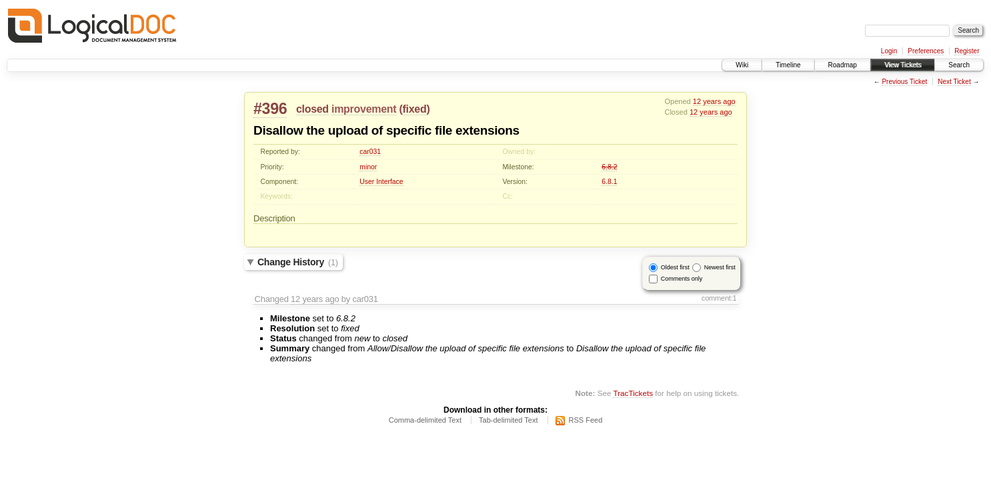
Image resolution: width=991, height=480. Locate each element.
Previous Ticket (904, 81)
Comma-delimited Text (425, 420)
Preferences (926, 51)
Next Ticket (954, 81)
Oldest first (675, 267)
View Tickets (902, 65)
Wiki (742, 65)
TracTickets (633, 393)
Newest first (720, 267)
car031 (370, 151)
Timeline (788, 65)
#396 (270, 108)
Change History (297, 262)
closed (312, 109)
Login (889, 51)
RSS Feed (586, 420)
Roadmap (842, 65)
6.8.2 (609, 167)
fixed (415, 109)
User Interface (381, 181)
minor (368, 167)
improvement (363, 109)
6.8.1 (609, 181)
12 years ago (714, 101)
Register (966, 51)
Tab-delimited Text (508, 420)
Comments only (682, 278)
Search (959, 65)
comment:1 (719, 298)
